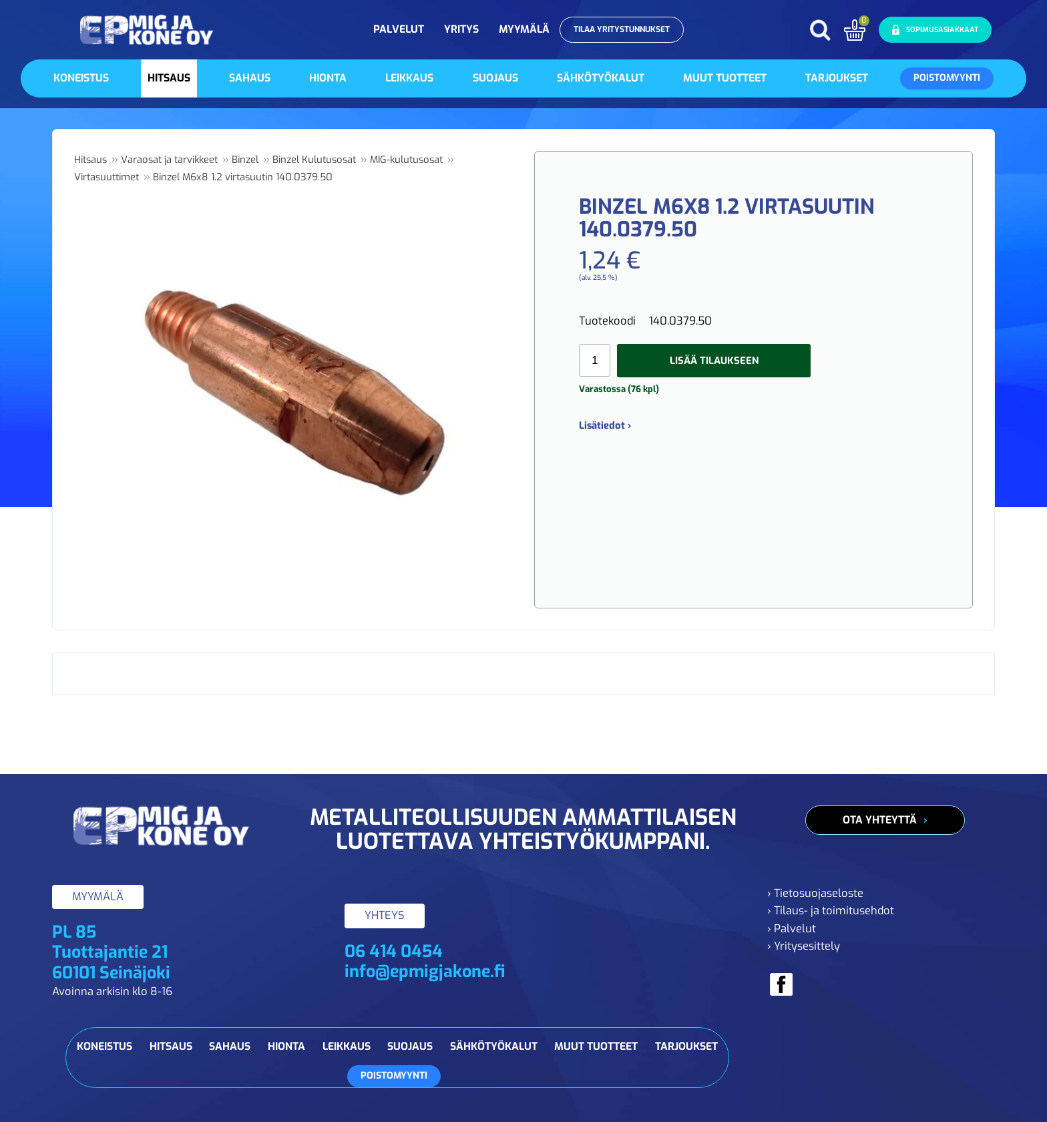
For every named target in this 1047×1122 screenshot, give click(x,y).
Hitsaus (169, 78)
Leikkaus (409, 78)
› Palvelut (791, 929)
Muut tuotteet (725, 78)
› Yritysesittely (803, 946)
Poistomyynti (946, 77)
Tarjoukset (836, 78)
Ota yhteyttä (880, 820)
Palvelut (398, 29)
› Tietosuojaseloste (815, 893)
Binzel (245, 159)
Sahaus (249, 78)
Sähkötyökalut (600, 78)
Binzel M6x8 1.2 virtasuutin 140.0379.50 (243, 177)
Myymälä (524, 29)
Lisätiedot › (605, 425)
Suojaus (495, 78)
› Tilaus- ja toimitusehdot (830, 911)
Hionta (328, 78)
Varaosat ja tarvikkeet (169, 159)
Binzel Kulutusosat (314, 159)
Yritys (461, 29)
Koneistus (81, 78)
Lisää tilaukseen (714, 360)
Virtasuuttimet (106, 177)
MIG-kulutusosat (406, 159)
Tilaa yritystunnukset (622, 29)
